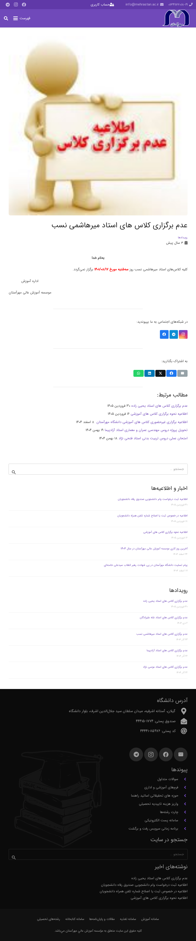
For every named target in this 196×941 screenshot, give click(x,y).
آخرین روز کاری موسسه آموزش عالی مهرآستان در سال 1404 (154, 548)
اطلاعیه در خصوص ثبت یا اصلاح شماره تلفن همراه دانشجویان (152, 515)
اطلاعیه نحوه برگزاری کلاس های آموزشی (165, 532)
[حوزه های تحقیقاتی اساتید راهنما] (183, 795)
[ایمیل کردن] (182, 373)
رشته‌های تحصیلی (48, 919)
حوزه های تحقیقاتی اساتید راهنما (154, 795)
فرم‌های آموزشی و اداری (161, 787)
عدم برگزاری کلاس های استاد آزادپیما (167, 650)
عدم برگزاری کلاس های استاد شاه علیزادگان (164, 617)
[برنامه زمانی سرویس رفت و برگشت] (183, 828)
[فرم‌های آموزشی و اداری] (183, 787)
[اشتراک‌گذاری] (171, 373)
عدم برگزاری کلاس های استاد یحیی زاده (165, 601)
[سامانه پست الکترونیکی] (183, 820)
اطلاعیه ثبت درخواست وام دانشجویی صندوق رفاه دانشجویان (153, 499)
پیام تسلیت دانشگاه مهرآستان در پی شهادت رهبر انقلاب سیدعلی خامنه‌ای (146, 565)
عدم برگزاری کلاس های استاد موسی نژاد (165, 667)
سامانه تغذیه (128, 919)
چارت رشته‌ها (169, 812)
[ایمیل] (181, 754)
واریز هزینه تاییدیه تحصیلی (158, 804)
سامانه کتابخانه (74, 919)
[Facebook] (24, 4)
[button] (22, 18)
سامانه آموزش (150, 919)
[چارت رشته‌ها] (183, 812)
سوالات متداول (167, 779)
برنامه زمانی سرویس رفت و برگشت (153, 828)
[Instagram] (16, 4)
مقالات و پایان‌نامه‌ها (102, 919)
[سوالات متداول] (183, 779)
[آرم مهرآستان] (176, 18)
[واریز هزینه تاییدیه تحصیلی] (183, 804)
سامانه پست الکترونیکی (161, 820)
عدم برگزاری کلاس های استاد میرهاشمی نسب (162, 634)
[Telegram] (7, 4)
